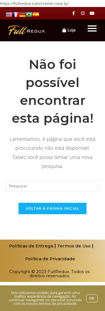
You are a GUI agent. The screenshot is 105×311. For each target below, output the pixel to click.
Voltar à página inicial (53, 208)
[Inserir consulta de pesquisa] (52, 185)
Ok (92, 298)
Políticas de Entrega (31, 246)
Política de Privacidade (50, 258)
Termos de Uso (74, 246)
